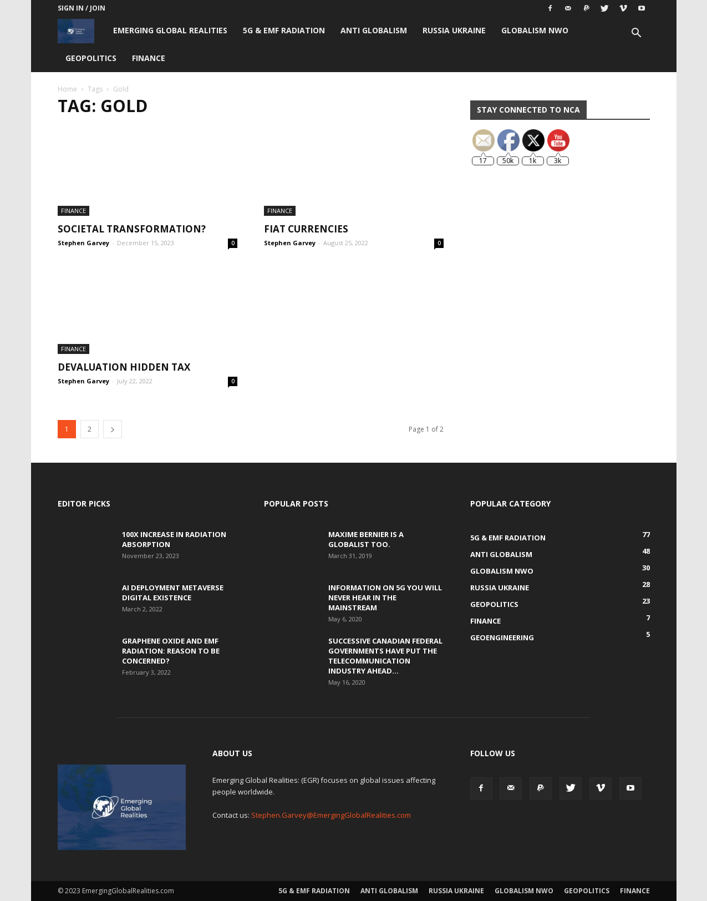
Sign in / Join (81, 8)
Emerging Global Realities (170, 30)
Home (67, 89)
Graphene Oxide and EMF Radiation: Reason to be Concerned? (171, 651)
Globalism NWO (534, 30)
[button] (636, 34)
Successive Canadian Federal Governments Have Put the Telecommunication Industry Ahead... (385, 656)
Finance (148, 58)
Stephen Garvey (83, 243)
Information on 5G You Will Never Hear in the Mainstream (385, 598)
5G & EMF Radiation (284, 30)
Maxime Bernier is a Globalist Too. (366, 539)
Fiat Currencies (306, 228)
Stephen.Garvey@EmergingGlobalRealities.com (331, 815)
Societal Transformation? (132, 228)
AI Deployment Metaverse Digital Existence (172, 593)
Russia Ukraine (454, 30)
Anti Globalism (373, 30)
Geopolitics (90, 58)
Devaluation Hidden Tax (124, 367)
